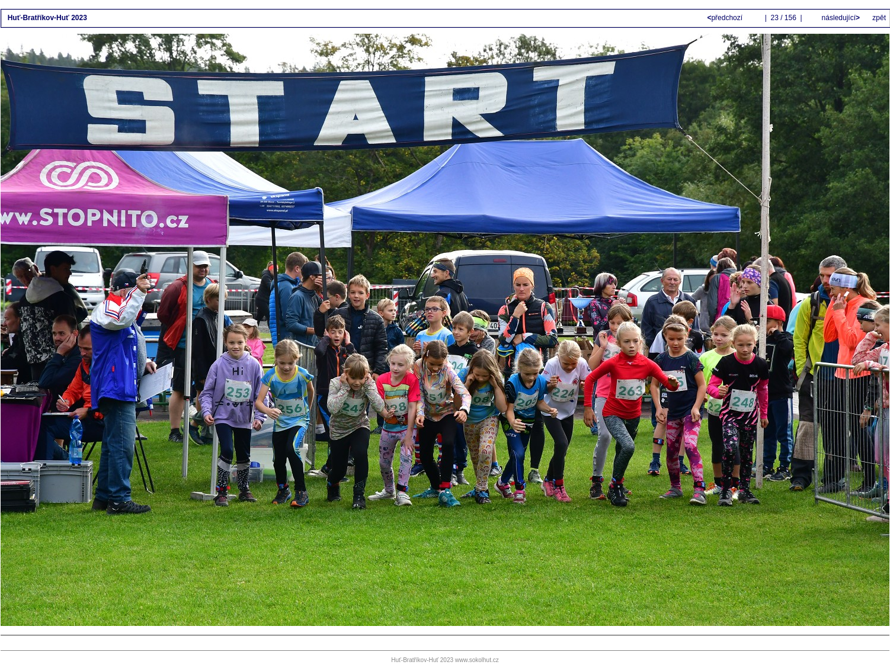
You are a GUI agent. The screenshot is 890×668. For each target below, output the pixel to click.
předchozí (725, 18)
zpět (879, 18)
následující (839, 18)
